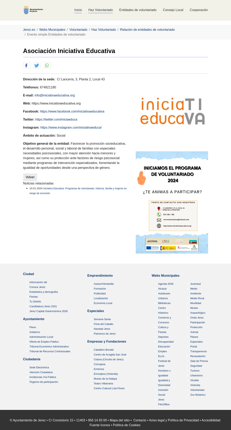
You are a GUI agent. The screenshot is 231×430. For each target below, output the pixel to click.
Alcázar (162, 288)
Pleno (33, 327)
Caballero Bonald (103, 349)
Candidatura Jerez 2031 (43, 306)
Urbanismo (196, 375)
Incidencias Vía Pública (43, 377)
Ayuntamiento (33, 319)
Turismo (194, 370)
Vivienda (195, 385)
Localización (101, 298)
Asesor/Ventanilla (104, 283)
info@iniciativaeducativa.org (55, 95)
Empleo (162, 351)
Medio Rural (197, 298)
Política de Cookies (127, 425)
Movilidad (195, 303)
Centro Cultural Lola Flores (109, 388)
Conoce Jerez (37, 287)
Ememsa (99, 369)
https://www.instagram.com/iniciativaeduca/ (71, 127)
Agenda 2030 (165, 283)
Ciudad (28, 274)
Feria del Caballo (103, 324)
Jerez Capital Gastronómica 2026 (49, 311)
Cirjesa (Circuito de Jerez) (108, 359)
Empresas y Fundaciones (106, 341)
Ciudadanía (31, 359)
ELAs (161, 356)
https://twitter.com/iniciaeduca (56, 119)
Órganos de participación (44, 381)
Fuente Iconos (100, 425)
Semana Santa (102, 319)
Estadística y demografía (44, 291)
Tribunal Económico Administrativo (49, 346)
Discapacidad (166, 341)
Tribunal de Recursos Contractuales (50, 351)
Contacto (139, 420)
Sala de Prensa (199, 360)
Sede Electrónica (39, 367)
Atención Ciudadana (41, 372)
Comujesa (99, 364)
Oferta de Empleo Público (44, 341)
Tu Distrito (35, 301)
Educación (164, 346)
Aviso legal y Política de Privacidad (174, 420)
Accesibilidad (211, 420)
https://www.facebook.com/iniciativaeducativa (72, 111)
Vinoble (194, 380)
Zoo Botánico (197, 394)
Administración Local (41, 336)
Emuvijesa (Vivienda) (106, 373)
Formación (100, 288)
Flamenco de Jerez (105, 333)
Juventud (195, 283)
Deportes (163, 336)
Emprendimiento (100, 275)
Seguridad (196, 365)
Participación (197, 322)
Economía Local (103, 303)
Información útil (38, 282)
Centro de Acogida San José (110, 354)
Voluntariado (197, 389)
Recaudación (197, 356)
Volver (30, 177)
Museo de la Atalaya (105, 378)
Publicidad (100, 293)
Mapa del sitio (120, 420)
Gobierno (35, 332)
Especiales (95, 311)
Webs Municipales (165, 275)
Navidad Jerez (102, 328)
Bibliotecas (164, 303)
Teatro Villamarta (103, 383)
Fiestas (34, 296)
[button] (26, 65)
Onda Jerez (196, 317)
